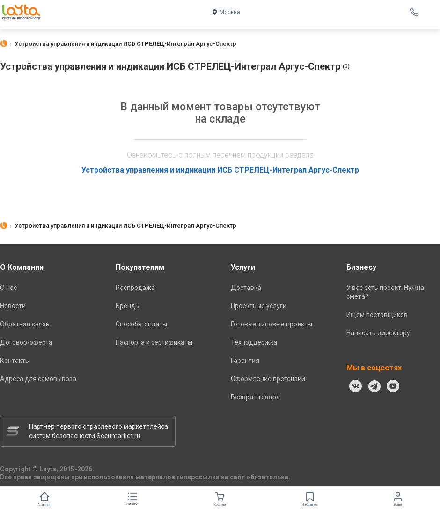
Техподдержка (254, 342)
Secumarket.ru (118, 436)
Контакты (15, 360)
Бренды (128, 306)
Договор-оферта (26, 342)
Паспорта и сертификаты (154, 342)
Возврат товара (255, 397)
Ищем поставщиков (377, 314)
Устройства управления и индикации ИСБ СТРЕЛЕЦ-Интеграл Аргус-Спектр (220, 170)
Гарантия (245, 360)
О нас (8, 287)
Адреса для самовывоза (38, 379)
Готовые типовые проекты (271, 324)
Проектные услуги (258, 306)
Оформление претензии (268, 379)
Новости (13, 306)
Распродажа (135, 287)
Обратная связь (25, 324)
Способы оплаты (141, 324)
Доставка (246, 287)
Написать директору (378, 333)
